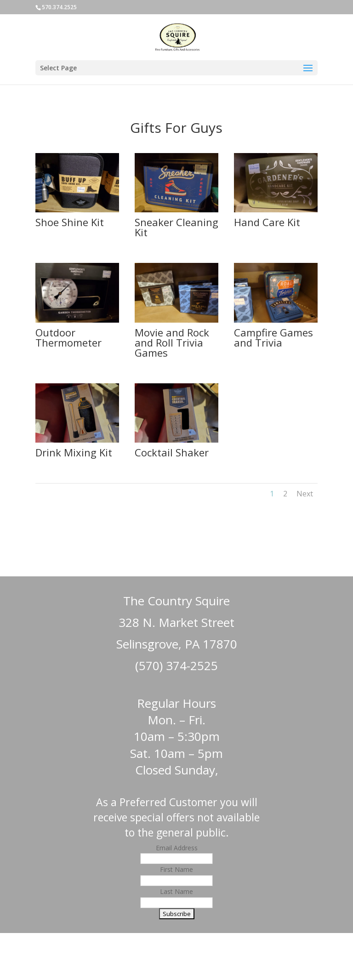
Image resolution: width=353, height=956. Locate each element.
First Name (176, 869)
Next (304, 494)
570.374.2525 (59, 7)
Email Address (177, 847)
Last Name (176, 891)
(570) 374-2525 (176, 665)
